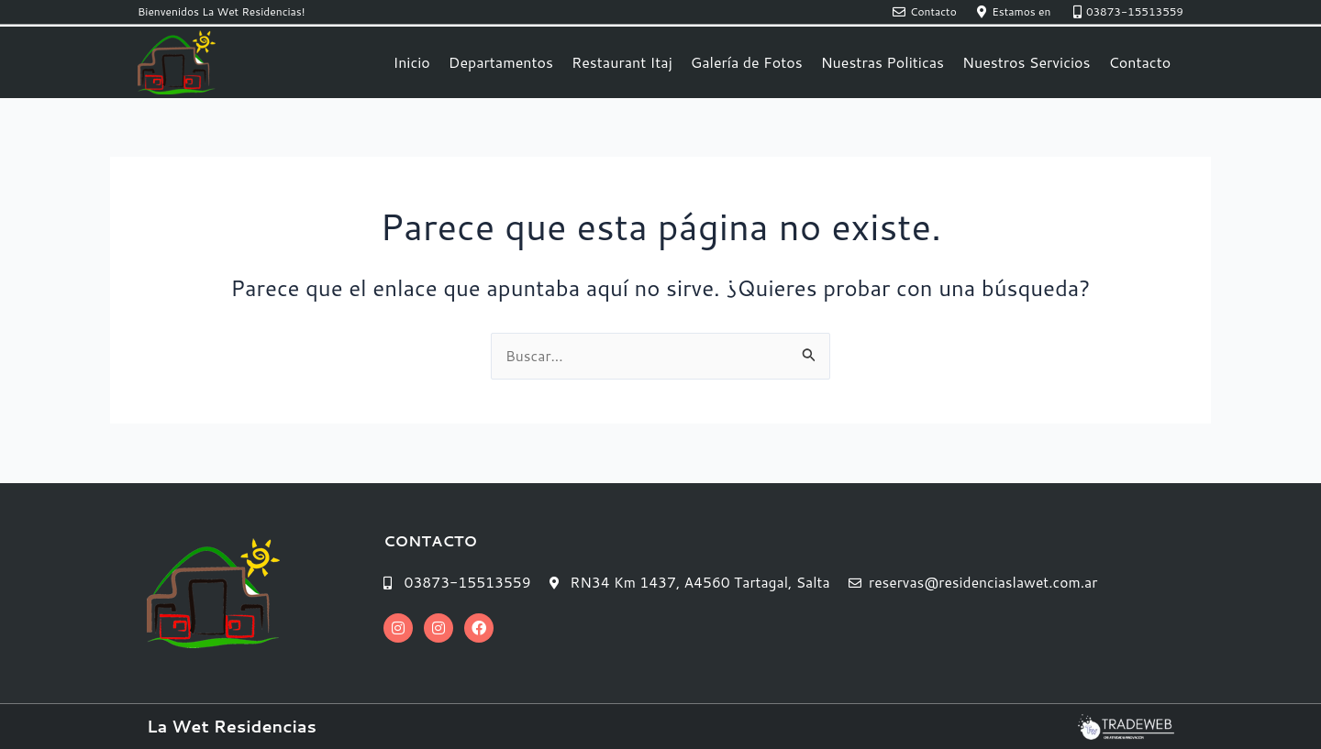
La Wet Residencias (231, 726)
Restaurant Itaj (622, 61)
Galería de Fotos (747, 61)
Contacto (1139, 61)
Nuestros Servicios (1026, 61)
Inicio (411, 61)
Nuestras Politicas (882, 61)
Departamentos (501, 61)
